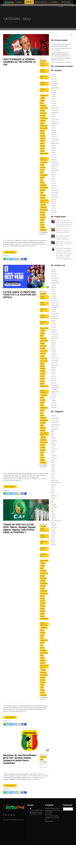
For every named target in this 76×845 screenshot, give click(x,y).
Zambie (43, 227)
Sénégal (43, 204)
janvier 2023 (54, 137)
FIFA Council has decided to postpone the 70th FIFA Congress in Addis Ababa (63, 237)
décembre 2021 (54, 163)
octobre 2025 (54, 85)
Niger (42, 192)
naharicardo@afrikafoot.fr (36, 809)
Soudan (43, 214)
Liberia (42, 170)
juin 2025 (53, 94)
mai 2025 (53, 96)
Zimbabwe (43, 230)
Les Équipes (19, 2)
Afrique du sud (44, 95)
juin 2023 (53, 125)
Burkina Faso (44, 108)
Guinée (42, 151)
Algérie (43, 98)
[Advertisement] (38, 19)
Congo (42, 123)
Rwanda (43, 197)
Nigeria (42, 658)
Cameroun (43, 113)
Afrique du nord (43, 90)
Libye (42, 172)
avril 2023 (53, 130)
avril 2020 (53, 208)
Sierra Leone (44, 209)
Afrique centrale (43, 71)
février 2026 (54, 79)
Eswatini (43, 138)
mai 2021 (53, 179)
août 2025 (53, 90)
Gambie (43, 146)
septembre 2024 (55, 112)
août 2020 (53, 199)
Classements (55, 2)
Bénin (42, 103)
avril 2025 (53, 99)
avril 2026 (53, 74)
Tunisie (42, 225)
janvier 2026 (54, 81)
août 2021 (53, 172)
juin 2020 (53, 203)
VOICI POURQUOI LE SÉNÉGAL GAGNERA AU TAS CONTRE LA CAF (19, 62)
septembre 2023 (55, 123)
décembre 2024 (54, 108)
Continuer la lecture (10, 252)
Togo (42, 222)
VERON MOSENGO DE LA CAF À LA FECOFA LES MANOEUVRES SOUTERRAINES (61, 45)
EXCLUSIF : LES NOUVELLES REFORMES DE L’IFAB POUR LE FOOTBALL (61, 59)
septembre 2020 (55, 197)
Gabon (42, 143)
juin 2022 (53, 150)
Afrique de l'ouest (43, 83)
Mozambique (44, 187)
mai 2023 (53, 128)
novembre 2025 (54, 83)
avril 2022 (53, 154)
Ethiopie (43, 141)
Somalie (43, 212)
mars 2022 (53, 157)
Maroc (42, 182)
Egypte (42, 133)
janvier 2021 (54, 188)
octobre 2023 (54, 121)
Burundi (42, 110)
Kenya (42, 165)
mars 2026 (53, 76)
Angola (42, 100)
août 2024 (53, 114)
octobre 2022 (54, 141)
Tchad (42, 220)
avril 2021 (53, 181)
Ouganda (43, 195)
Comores (43, 120)
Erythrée (43, 136)
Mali (42, 180)
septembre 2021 (55, 170)
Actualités (29, 2)
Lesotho (43, 167)
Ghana (42, 148)
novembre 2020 (54, 192)
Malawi (42, 177)
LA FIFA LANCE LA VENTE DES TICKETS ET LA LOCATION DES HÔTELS (19, 295)
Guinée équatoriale (43, 159)
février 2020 (54, 212)
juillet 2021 (53, 174)
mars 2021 (53, 183)
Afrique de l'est (43, 77)
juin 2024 (53, 116)
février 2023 (54, 134)
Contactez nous (65, 2)
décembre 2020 (54, 190)
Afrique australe (43, 64)
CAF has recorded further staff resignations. (61, 62)
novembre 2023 (54, 119)
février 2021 (54, 185)
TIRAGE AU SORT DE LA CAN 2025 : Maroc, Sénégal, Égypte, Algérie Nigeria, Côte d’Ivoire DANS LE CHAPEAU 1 (19, 528)
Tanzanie (43, 217)
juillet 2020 (53, 201)
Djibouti (42, 130)
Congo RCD (44, 125)
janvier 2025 (54, 105)
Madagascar (44, 175)
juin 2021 (53, 177)
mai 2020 (53, 206)
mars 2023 (53, 132)
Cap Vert (43, 115)
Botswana (43, 105)
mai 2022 (53, 152)
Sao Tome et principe (44, 201)
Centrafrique (44, 118)
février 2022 (54, 159)
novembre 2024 (54, 110)
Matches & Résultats (41, 2)
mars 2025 (53, 101)
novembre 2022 (54, 139)
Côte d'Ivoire (44, 128)
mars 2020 (53, 210)
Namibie (43, 190)
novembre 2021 (54, 165)
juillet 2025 (53, 92)
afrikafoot (45, 232)
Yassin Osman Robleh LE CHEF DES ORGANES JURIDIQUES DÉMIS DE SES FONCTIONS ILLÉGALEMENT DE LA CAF (60, 54)
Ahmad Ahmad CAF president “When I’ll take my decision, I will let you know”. (64, 243)
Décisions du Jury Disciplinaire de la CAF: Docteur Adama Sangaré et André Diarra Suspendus (19, 759)
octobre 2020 (54, 194)
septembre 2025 (55, 88)
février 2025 (54, 103)
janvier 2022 (54, 161)
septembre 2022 (55, 143)
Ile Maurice (44, 162)
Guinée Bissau (44, 153)
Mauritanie (43, 185)
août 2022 (53, 145)
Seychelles (43, 207)
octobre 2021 (54, 168)
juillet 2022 (53, 148)
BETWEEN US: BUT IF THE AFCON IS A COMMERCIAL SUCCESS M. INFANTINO (63, 230)
